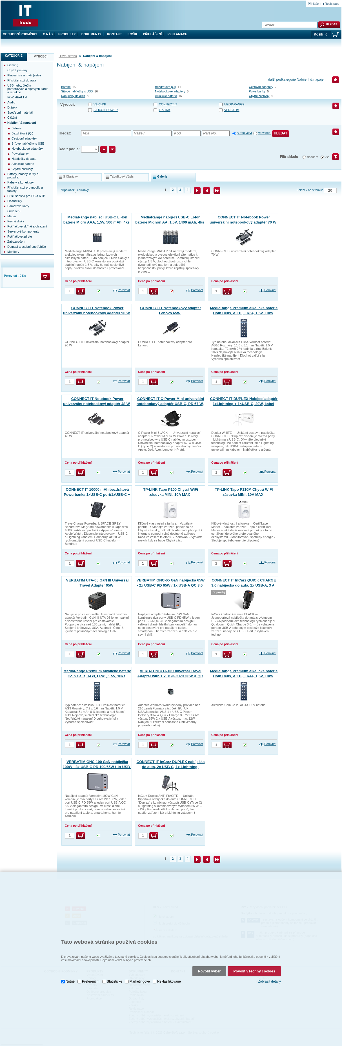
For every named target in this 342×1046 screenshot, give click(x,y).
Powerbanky (257, 91)
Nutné (70, 981)
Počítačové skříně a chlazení (27, 226)
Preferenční (90, 981)
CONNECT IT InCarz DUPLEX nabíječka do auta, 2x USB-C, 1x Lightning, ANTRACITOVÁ (171, 767)
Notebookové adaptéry (170, 91)
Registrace (332, 3)
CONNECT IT (168, 104)
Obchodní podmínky (20, 34)
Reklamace (177, 34)
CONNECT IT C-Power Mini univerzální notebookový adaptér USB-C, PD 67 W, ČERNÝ (170, 404)
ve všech (264, 132)
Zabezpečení (16, 241)
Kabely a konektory (20, 182)
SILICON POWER (106, 110)
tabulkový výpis (122, 176)
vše (327, 157)
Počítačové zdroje (19, 236)
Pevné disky (15, 221)
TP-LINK (164, 110)
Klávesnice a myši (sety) (24, 75)
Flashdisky (14, 201)
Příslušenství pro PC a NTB (26, 196)
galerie (162, 176)
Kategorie (14, 55)
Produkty (67, 34)
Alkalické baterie (166, 96)
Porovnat (124, 290)
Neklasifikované (169, 981)
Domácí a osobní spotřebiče (26, 246)
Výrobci (41, 56)
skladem (312, 157)
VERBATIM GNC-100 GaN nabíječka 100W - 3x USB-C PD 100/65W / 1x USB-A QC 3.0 (97, 767)
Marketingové (140, 981)
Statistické (114, 981)
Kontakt (114, 34)
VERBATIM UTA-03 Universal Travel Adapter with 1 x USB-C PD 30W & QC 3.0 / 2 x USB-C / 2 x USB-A (170, 676)
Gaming (12, 65)
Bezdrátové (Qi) (165, 87)
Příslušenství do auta (21, 80)
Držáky (12, 107)
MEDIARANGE (234, 104)
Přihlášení (152, 34)
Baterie (66, 87)
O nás (48, 34)
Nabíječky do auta (73, 96)
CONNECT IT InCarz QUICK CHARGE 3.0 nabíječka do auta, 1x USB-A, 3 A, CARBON (243, 585)
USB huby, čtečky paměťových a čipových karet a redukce (27, 89)
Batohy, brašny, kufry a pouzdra (23, 175)
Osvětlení (13, 211)
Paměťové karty (18, 206)
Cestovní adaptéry (261, 87)
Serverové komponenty (23, 231)
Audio (11, 102)
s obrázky (70, 176)
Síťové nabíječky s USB (77, 91)
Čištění (12, 117)
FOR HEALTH (17, 97)
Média (11, 216)
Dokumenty (91, 34)
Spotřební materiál (20, 112)
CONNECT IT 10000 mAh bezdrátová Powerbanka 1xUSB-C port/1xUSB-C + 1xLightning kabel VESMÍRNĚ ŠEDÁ (97, 494)
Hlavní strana (68, 56)
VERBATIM (231, 110)
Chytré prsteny (17, 70)
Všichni (100, 104)
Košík (132, 34)
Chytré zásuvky (259, 96)
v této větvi (244, 132)
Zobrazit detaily (269, 981)
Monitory (13, 251)
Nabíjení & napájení (21, 122)
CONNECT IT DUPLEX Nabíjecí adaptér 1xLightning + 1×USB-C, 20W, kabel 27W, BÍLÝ (244, 404)
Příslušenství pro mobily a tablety (25, 189)
